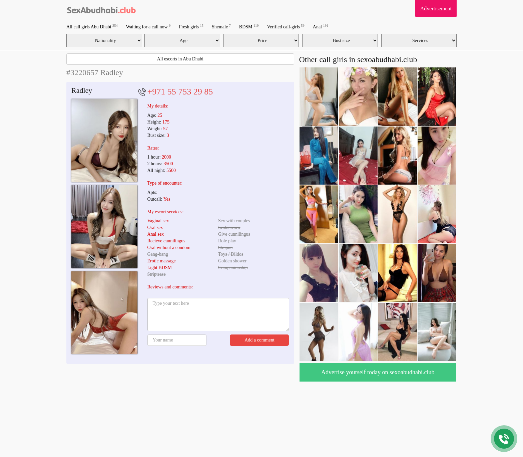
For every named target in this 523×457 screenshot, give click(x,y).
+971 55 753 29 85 (180, 91)
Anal (320, 26)
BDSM (249, 26)
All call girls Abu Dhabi (92, 26)
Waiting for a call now (148, 26)
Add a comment (259, 339)
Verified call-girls (285, 26)
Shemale (221, 26)
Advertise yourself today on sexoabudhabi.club (377, 372)
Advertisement (436, 8)
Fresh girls (191, 26)
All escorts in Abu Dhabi (180, 58)
